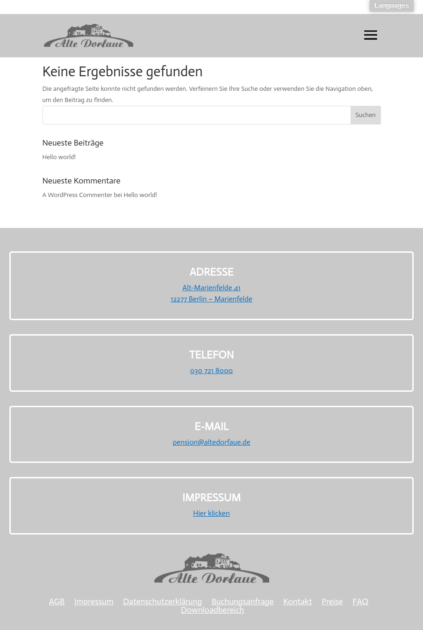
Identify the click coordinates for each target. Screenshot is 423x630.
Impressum (94, 601)
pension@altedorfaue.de (211, 442)
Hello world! (59, 157)
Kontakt (297, 601)
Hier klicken (211, 513)
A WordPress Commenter (78, 195)
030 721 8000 (211, 370)
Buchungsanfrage (243, 601)
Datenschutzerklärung (162, 601)
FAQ (360, 601)
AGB (57, 601)
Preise (332, 601)
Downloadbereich (212, 610)
